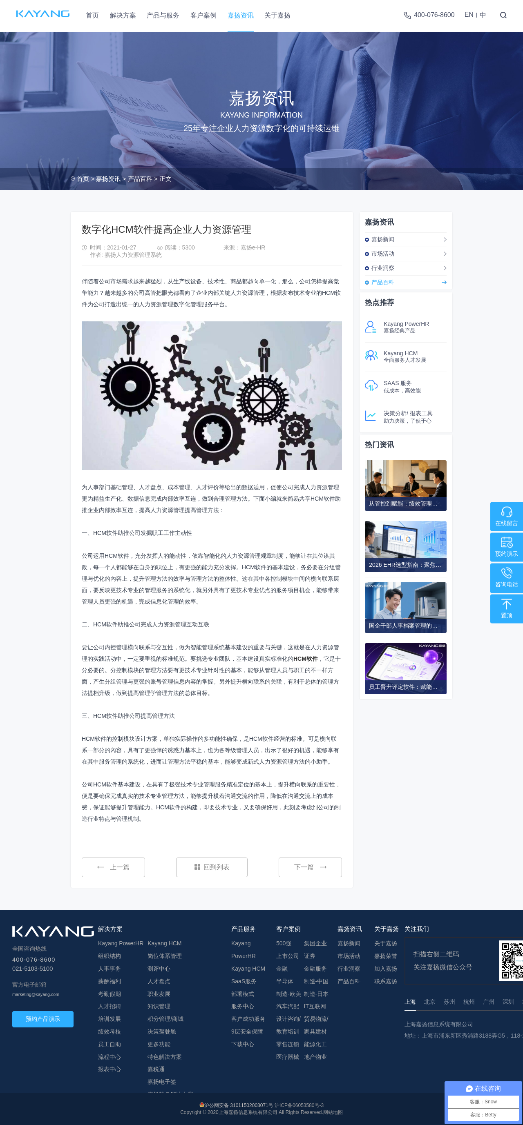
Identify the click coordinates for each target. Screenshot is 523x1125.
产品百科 (140, 178)
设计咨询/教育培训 (288, 1025)
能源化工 (315, 1044)
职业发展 (159, 994)
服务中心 (242, 1006)
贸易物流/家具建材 (316, 1025)
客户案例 (203, 15)
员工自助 (109, 1044)
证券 (309, 956)
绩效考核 (109, 1031)
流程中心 (109, 1057)
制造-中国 (316, 981)
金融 (282, 968)
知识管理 (159, 1006)
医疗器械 (287, 1057)
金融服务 (315, 968)
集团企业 (315, 943)
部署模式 (242, 994)
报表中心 (109, 1069)
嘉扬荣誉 (385, 956)
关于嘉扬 (277, 15)
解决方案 (123, 15)
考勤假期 (109, 994)
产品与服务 (163, 15)
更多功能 (159, 1044)
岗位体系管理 (165, 956)
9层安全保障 (247, 1031)
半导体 (284, 981)
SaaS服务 (244, 981)
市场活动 (382, 253)
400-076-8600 (434, 14)
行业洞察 (382, 268)
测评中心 (159, 968)
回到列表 (212, 867)
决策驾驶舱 (162, 1031)
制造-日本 (316, 994)
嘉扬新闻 (382, 239)
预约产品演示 (43, 1019)
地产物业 (315, 1057)
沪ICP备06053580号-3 (299, 1105)
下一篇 (310, 867)
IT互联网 (315, 1006)
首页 (92, 15)
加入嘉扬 (385, 968)
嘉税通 (156, 1069)
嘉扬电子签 (162, 1081)
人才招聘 (109, 1006)
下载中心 (242, 1044)
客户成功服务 (248, 1019)
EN (469, 14)
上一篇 (113, 867)
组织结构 (109, 956)
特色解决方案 (165, 1057)
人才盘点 (159, 981)
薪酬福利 (109, 981)
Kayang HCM (164, 943)
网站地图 (333, 1112)
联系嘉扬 (385, 981)
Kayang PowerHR (120, 943)
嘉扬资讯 (241, 15)
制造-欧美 (288, 994)
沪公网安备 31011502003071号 (238, 1105)
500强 (283, 943)
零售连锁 (287, 1044)
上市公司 (287, 956)
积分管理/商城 (165, 1019)
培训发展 (109, 1019)
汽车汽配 (287, 1006)
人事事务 (109, 968)
